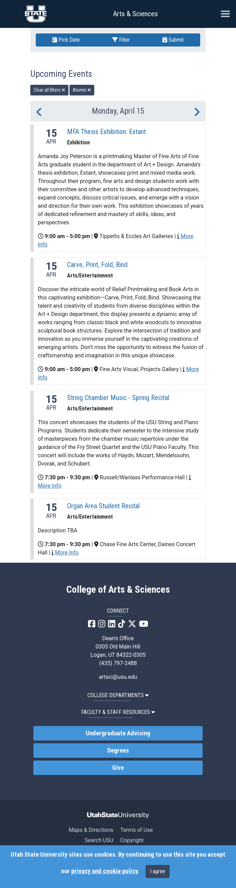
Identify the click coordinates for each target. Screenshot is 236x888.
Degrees (118, 750)
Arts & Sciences (135, 14)
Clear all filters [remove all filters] (49, 90)
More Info (50, 485)
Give (118, 768)
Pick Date (66, 40)
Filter (121, 40)
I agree (157, 871)
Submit (173, 40)
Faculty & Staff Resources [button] (118, 712)
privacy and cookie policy (104, 871)
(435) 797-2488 (118, 663)
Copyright (131, 840)
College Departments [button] (118, 695)
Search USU (99, 840)
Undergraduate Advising (118, 733)
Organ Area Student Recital (103, 506)
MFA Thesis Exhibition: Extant (106, 131)
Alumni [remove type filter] (82, 90)
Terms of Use (136, 830)
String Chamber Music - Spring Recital (118, 398)
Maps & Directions (91, 830)
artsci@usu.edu (118, 677)
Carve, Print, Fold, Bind (97, 265)
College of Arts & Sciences (118, 589)
